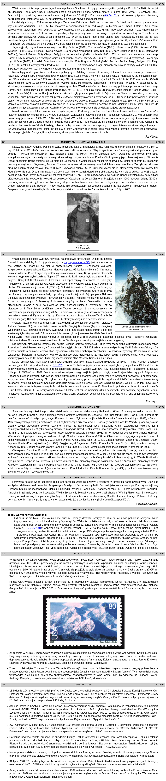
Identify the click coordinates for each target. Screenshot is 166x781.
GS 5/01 (57, 365)
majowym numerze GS (77, 262)
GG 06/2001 (111, 15)
